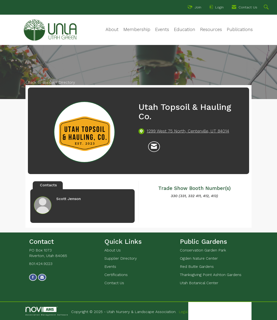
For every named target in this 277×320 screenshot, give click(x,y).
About (112, 29)
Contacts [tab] (48, 185)
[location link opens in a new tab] (188, 131)
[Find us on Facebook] (33, 277)
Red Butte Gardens (197, 266)
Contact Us (114, 283)
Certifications (116, 274)
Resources (211, 29)
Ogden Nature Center (199, 258)
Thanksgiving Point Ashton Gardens (210, 274)
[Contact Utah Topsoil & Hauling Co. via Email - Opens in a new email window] (154, 146)
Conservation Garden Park (203, 250)
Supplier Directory (120, 258)
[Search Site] (267, 8)
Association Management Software (46, 311)
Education (184, 29)
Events (162, 29)
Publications (240, 29)
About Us (112, 250)
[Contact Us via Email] (42, 277)
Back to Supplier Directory (50, 82)
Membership (136, 29)
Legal (183, 311)
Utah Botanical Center (199, 283)
